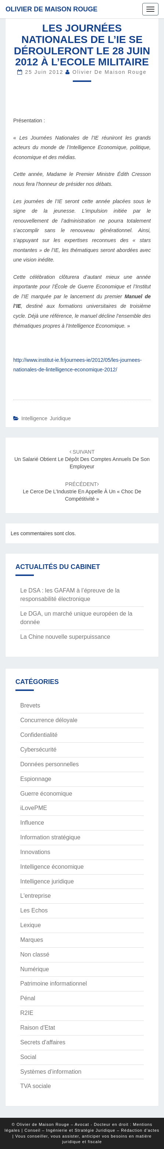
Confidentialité (38, 735)
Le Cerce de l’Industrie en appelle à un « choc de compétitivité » (82, 491)
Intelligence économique (52, 867)
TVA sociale (35, 1086)
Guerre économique (46, 793)
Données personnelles (49, 764)
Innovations (35, 852)
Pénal (27, 998)
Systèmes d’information (50, 1072)
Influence (32, 823)
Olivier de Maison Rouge (51, 9)
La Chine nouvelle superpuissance (65, 637)
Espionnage (35, 779)
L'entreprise (35, 896)
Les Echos (34, 910)
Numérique (34, 969)
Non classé (34, 954)
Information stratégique (50, 837)
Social (28, 1057)
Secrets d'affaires (42, 1042)
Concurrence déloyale (49, 720)
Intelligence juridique (46, 418)
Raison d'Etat (37, 1027)
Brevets (30, 705)
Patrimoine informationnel (53, 983)
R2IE (26, 1013)
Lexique (30, 925)
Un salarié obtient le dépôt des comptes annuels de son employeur (82, 459)
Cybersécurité (38, 749)
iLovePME (33, 808)
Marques (31, 940)
